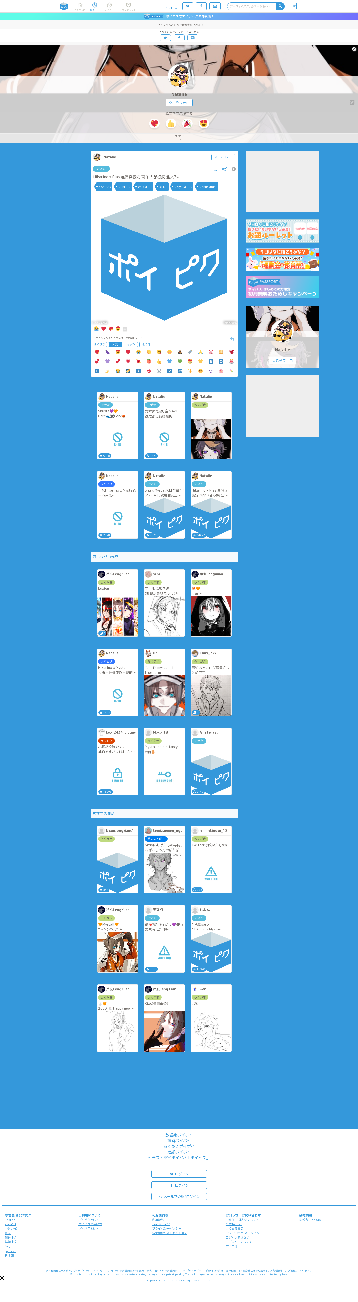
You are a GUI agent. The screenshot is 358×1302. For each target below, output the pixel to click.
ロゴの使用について (239, 1242)
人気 (115, 344)
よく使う (99, 344)
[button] (2, 1278)
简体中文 (11, 1237)
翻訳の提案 (23, 1215)
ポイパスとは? (88, 1228)
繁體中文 (11, 1242)
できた (101, 169)
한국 (8, 1233)
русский (10, 1251)
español (10, 1224)
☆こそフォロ (179, 102)
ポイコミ (231, 1246)
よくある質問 (234, 1228)
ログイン (179, 1174)
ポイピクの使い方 (90, 1224)
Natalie (179, 94)
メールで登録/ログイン (179, 1196)
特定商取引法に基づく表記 (169, 1233)
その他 (146, 344)
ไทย (7, 1246)
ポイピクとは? (88, 1220)
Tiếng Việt (12, 1228)
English (10, 1220)
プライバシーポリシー (167, 1228)
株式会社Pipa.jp (310, 1220)
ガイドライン (161, 1224)
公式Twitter (234, 1224)
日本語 (9, 1255)
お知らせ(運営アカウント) (243, 1220)
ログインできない (237, 1237)
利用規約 (158, 1220)
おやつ (131, 344)
